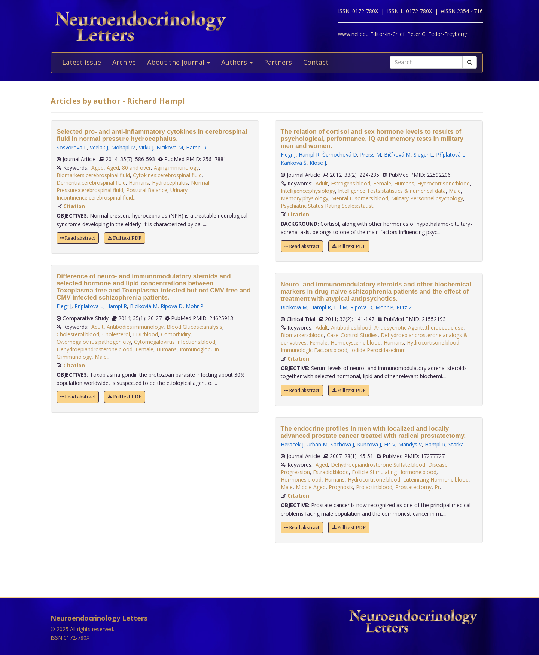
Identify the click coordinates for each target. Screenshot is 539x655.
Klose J (318, 162)
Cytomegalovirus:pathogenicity (94, 341)
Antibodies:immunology (135, 326)
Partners (278, 62)
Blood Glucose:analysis (194, 326)
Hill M (340, 307)
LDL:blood (145, 334)
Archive (124, 62)
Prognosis (341, 487)
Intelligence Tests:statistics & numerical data (392, 190)
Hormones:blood (301, 479)
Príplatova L (88, 306)
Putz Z (404, 307)
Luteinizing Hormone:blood (436, 479)
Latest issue (81, 62)
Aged (97, 167)
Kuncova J (369, 444)
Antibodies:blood (351, 327)
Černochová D (339, 154)
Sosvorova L (72, 147)
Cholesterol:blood (78, 334)
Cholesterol (116, 334)
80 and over (136, 167)
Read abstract (77, 238)
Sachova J (342, 444)
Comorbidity (176, 334)
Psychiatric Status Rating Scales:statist (327, 205)
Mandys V (410, 444)
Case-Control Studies (352, 335)
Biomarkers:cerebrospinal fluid (93, 175)
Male (455, 190)
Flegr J (64, 306)
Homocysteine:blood (356, 342)
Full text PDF (124, 238)
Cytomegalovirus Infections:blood (174, 341)
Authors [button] (237, 62)
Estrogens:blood (350, 183)
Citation (74, 206)
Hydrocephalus (170, 182)
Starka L (458, 444)
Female (144, 349)
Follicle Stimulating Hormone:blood (394, 472)
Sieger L (423, 154)
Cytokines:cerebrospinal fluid (167, 175)
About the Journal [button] (178, 62)
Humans (139, 182)
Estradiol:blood (331, 472)
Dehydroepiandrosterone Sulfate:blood (378, 464)
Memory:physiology (304, 198)
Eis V (389, 444)
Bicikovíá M (144, 306)
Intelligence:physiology (308, 190)
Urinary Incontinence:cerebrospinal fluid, (122, 194)
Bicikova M (169, 147)
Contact (316, 62)
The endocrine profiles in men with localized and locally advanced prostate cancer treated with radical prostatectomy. (373, 432)
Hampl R (196, 147)
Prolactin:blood (374, 487)
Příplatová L (450, 154)
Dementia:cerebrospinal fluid (91, 182)
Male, (101, 356)
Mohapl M (123, 147)
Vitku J (146, 147)
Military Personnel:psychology (427, 198)
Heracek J (292, 444)
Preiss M (370, 154)
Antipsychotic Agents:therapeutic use (418, 327)
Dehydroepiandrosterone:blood (95, 349)
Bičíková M (397, 154)
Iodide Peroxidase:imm (378, 350)
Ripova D (172, 306)
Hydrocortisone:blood (443, 183)
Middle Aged (311, 487)
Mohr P (195, 306)
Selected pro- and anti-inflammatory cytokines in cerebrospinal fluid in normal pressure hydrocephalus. (152, 135)
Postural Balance (146, 190)
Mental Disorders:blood (359, 198)
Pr (437, 487)
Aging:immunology (176, 167)
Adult (97, 326)
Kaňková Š (294, 162)
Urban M (317, 444)
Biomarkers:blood (302, 335)
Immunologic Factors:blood (314, 350)
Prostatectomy (413, 487)
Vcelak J (99, 147)
